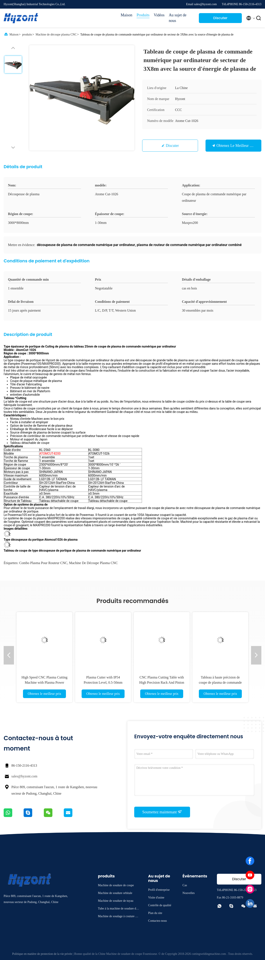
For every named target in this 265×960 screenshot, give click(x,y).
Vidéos (159, 15)
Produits (143, 15)
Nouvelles (189, 893)
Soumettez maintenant (162, 811)
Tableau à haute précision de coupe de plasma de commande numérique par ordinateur (220, 682)
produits (27, 34)
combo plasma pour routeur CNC (43, 563)
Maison (126, 15)
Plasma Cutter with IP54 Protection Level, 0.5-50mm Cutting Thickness (103, 682)
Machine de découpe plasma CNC (56, 34)
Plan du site (155, 913)
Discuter (172, 145)
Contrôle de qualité (159, 905)
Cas (185, 885)
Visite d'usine (156, 897)
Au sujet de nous (177, 18)
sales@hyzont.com (24, 776)
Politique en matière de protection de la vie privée (42, 953)
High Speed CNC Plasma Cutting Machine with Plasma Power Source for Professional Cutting (44, 682)
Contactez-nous (157, 920)
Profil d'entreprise (159, 889)
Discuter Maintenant (220, 19)
